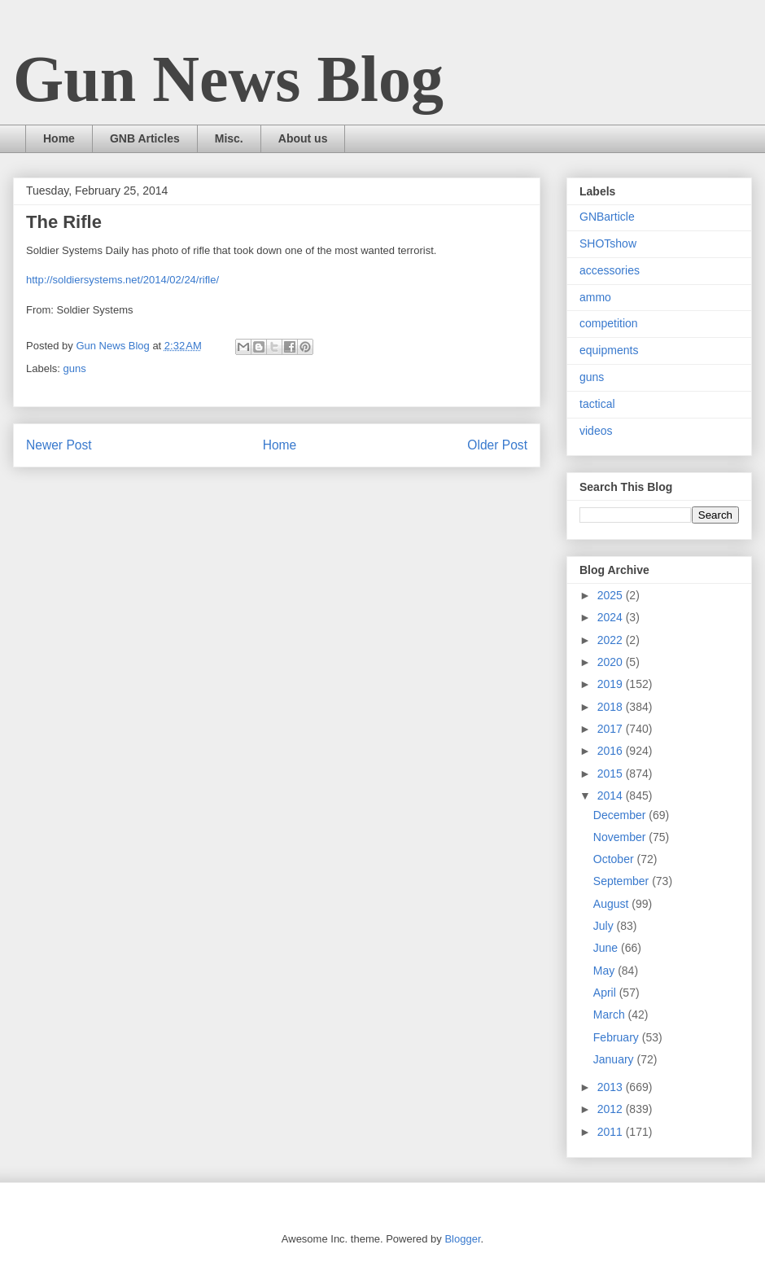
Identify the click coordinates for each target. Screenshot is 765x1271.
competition (608, 323)
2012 (611, 1108)
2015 (611, 773)
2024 (611, 617)
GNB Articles (145, 138)
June (607, 947)
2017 (611, 728)
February (617, 1037)
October (615, 859)
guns (74, 368)
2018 (611, 706)
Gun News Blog (228, 79)
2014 (611, 795)
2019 (611, 683)
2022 (611, 639)
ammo (595, 297)
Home (59, 138)
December (621, 815)
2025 (611, 595)
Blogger (462, 1239)
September (622, 881)
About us (303, 138)
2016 (611, 750)
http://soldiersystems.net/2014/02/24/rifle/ (122, 280)
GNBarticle (607, 216)
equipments (608, 350)
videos (595, 430)
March (610, 1014)
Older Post (497, 445)
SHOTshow (607, 243)
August (612, 903)
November (621, 837)
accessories (609, 270)
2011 (611, 1131)
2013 (611, 1086)
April (606, 992)
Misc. (229, 138)
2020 (611, 661)
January (615, 1059)
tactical (597, 403)
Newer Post (59, 445)
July (605, 925)
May (605, 970)
